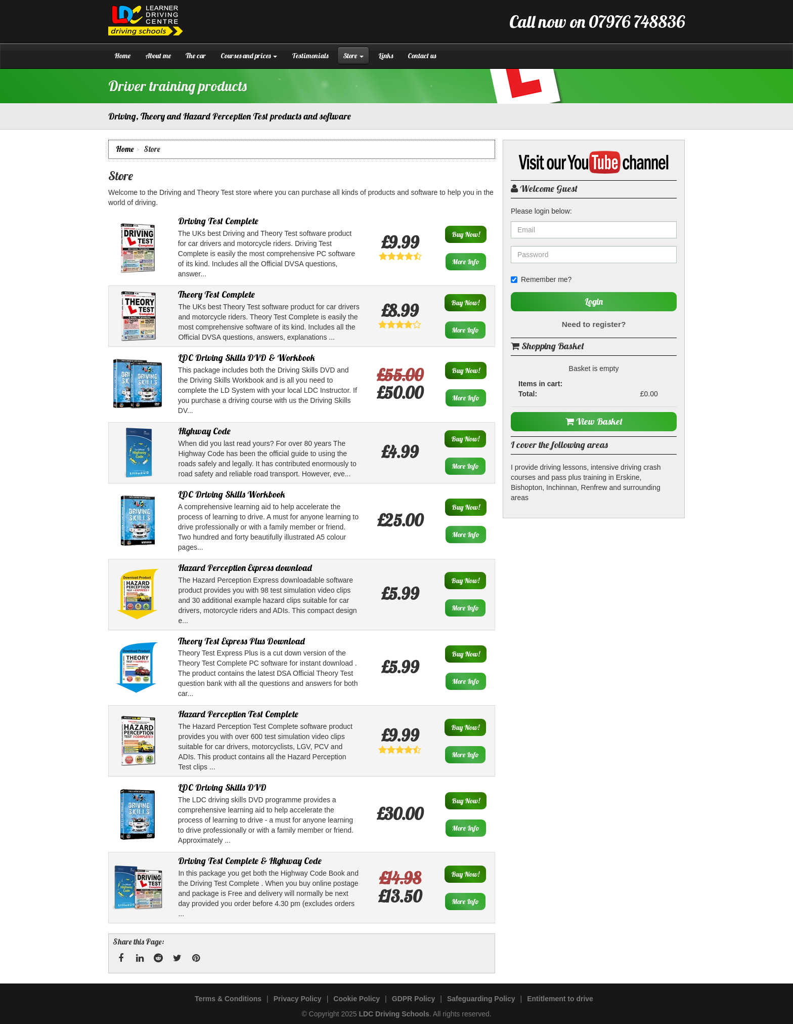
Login (594, 301)
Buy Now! (466, 234)
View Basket (594, 421)
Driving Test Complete (218, 221)
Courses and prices (249, 55)
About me (158, 55)
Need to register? (594, 324)
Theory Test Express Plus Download (241, 641)
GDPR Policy (413, 999)
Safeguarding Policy (481, 999)
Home (122, 55)
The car (196, 55)
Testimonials (310, 55)
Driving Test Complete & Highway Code (250, 861)
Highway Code (204, 431)
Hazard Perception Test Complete (238, 714)
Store (353, 55)
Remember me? (541, 279)
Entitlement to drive (560, 999)
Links (385, 55)
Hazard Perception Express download (245, 568)
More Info (465, 261)
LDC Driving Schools (394, 1014)
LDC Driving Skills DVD (222, 787)
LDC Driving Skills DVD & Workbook (246, 357)
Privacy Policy (298, 999)
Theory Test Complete (216, 294)
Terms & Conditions (228, 999)
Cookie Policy (356, 999)
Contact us (422, 55)
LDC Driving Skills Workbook (231, 494)
